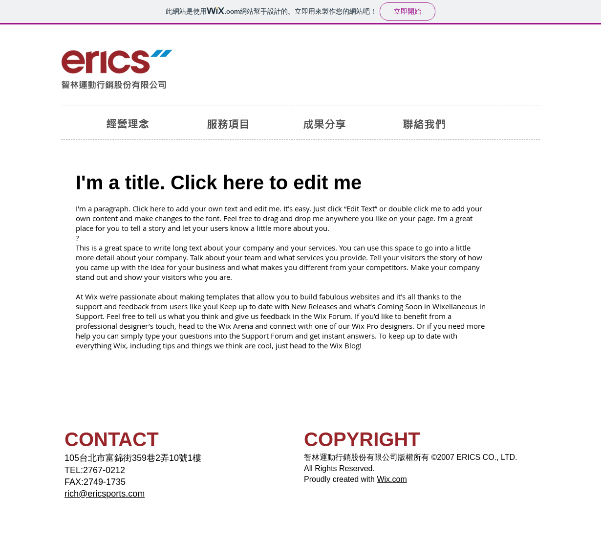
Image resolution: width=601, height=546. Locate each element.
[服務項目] (228, 124)
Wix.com (392, 479)
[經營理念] (127, 124)
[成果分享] (325, 124)
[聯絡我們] (425, 124)
